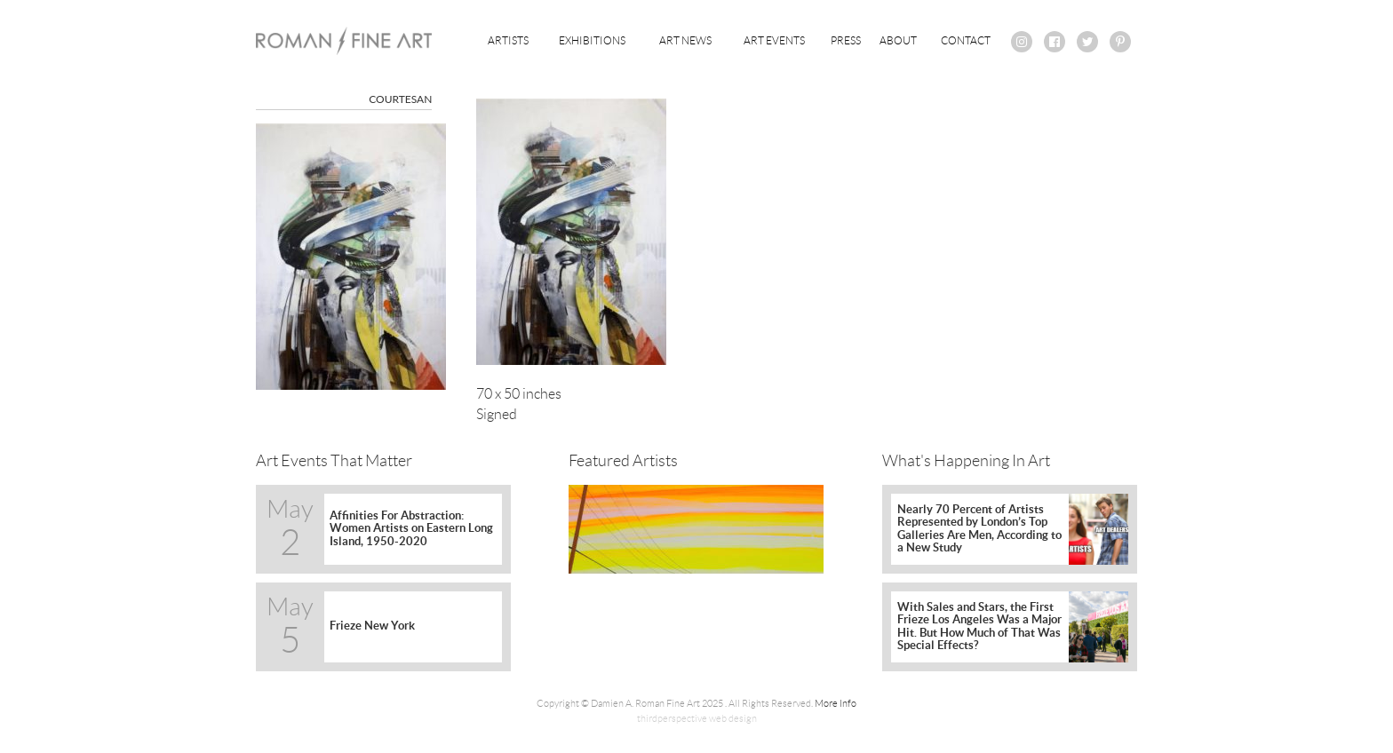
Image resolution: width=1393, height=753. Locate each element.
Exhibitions (592, 40)
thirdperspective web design (697, 718)
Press (846, 40)
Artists (508, 40)
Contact (966, 40)
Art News (685, 40)
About (898, 40)
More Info (835, 703)
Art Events (774, 40)
